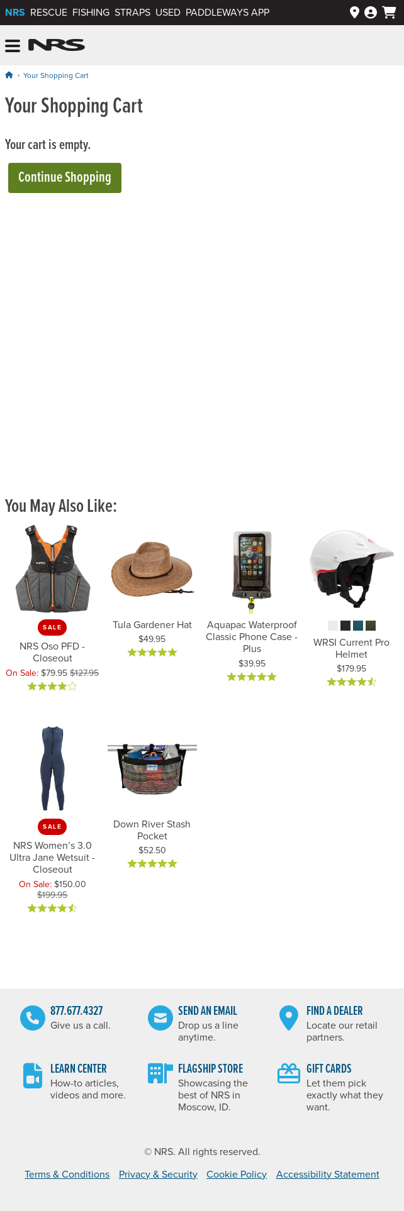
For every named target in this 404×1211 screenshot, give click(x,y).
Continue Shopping (64, 177)
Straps (132, 12)
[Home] (9, 75)
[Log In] (370, 12)
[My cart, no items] (389, 12)
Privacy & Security (158, 1174)
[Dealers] (354, 12)
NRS (15, 12)
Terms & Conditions (67, 1174)
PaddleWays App (227, 12)
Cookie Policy (236, 1174)
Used (168, 12)
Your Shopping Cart (56, 75)
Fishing (90, 12)
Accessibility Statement (327, 1174)
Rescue (48, 12)
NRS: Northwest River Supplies (57, 45)
